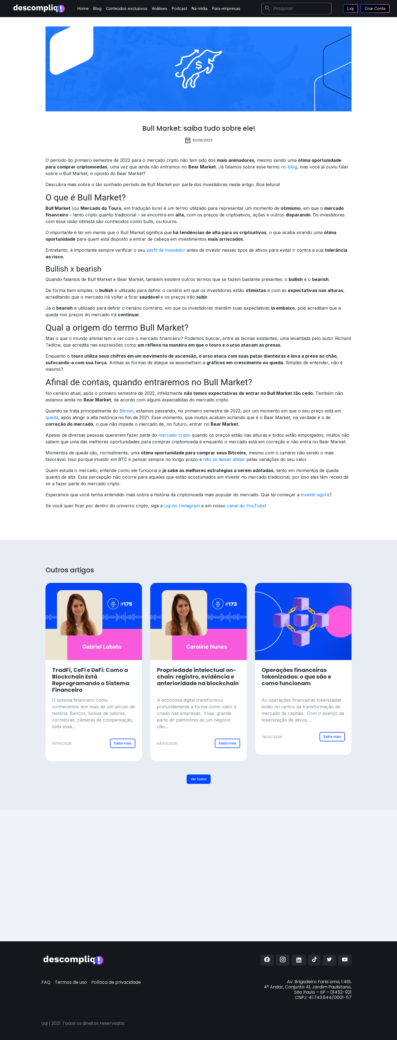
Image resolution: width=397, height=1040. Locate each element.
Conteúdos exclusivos (126, 8)
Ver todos (199, 779)
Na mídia (200, 8)
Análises (159, 8)
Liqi (350, 8)
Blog (97, 8)
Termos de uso (71, 982)
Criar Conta (375, 8)
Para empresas (226, 8)
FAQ (45, 982)
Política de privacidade (116, 982)
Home (83, 8)
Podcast (179, 8)
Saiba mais (123, 743)
